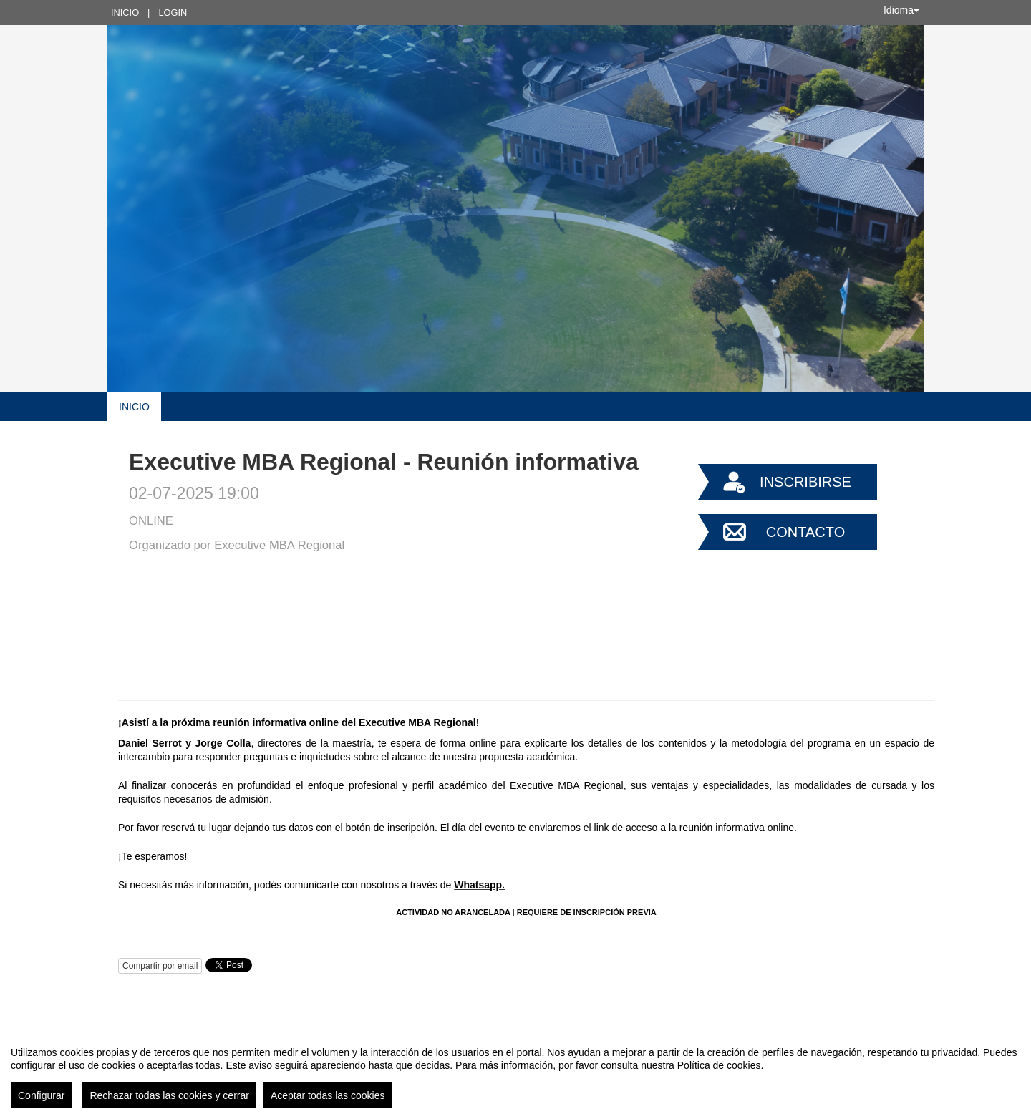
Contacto (805, 532)
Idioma (901, 10)
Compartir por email (160, 966)
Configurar (41, 1095)
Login (172, 12)
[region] (515, 1071)
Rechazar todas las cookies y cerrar (169, 1095)
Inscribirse (805, 482)
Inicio (125, 12)
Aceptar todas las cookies (328, 1095)
